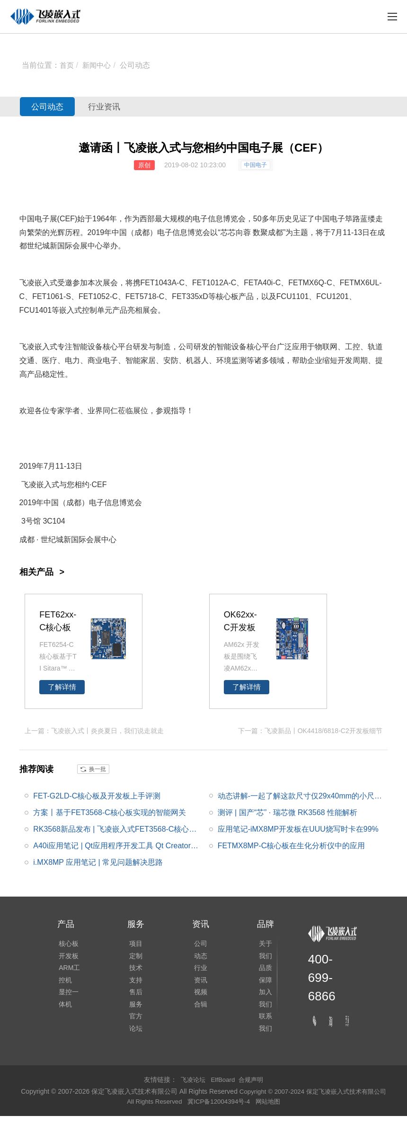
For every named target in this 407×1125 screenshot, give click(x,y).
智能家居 (140, 360)
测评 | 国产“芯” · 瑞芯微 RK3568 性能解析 (288, 811)
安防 (170, 360)
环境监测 (231, 360)
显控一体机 (67, 1003)
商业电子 (103, 360)
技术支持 (134, 977)
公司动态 (138, 65)
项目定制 (134, 950)
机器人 (197, 360)
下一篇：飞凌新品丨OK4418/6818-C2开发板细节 (310, 730)
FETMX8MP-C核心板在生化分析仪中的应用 (291, 845)
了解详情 (62, 687)
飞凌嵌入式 (38, 283)
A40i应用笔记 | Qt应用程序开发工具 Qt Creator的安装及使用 (115, 847)
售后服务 (134, 1003)
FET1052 (94, 296)
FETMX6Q (306, 283)
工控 (352, 347)
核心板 (227, 296)
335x (194, 296)
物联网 (326, 347)
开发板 (67, 957)
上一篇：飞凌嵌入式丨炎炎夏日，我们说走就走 (94, 730)
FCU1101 (292, 296)
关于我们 (263, 950)
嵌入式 (70, 310)
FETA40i (258, 283)
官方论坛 (134, 1030)
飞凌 (27, 347)
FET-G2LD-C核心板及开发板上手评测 (96, 795)
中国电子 (255, 165)
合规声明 (252, 1088)
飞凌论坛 (191, 1088)
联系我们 (263, 1030)
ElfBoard (223, 1088)
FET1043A (159, 283)
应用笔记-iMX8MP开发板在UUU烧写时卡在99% (298, 829)
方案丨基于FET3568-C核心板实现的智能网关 (109, 811)
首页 (67, 65)
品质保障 (263, 977)
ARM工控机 (68, 977)
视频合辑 (199, 1003)
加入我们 (263, 1003)
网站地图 (275, 1110)
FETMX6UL (360, 283)
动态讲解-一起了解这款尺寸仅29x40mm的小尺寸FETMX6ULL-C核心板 (302, 797)
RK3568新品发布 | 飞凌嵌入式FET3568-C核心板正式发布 (115, 831)
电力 (72, 360)
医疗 (49, 360)
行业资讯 (119, 106)
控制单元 (97, 310)
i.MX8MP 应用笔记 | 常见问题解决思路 (98, 862)
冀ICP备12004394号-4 (224, 1110)
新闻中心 (98, 65)
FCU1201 (332, 296)
